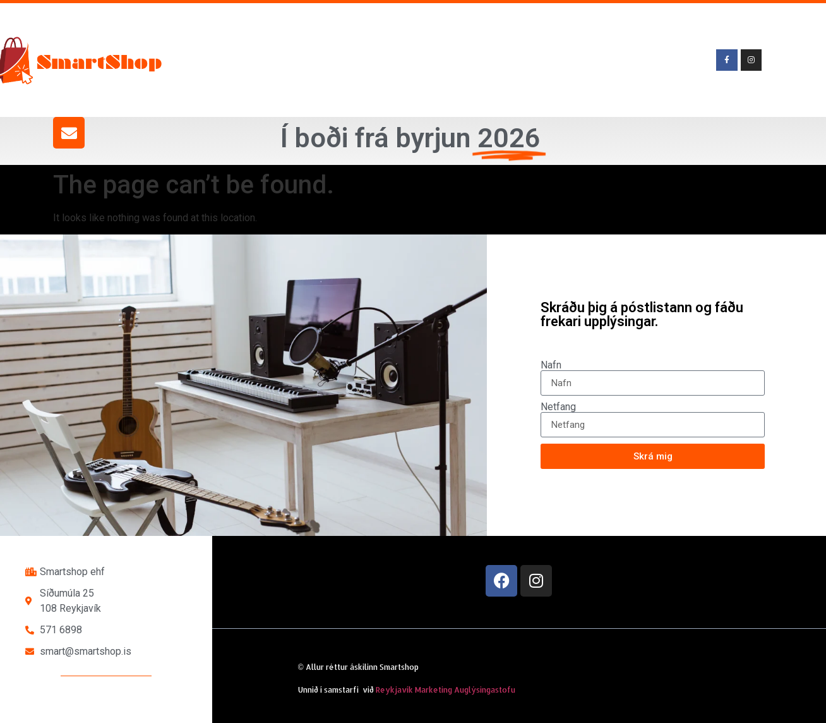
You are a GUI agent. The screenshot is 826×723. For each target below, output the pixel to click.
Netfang (558, 407)
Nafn (551, 365)
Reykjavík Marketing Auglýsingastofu (445, 690)
